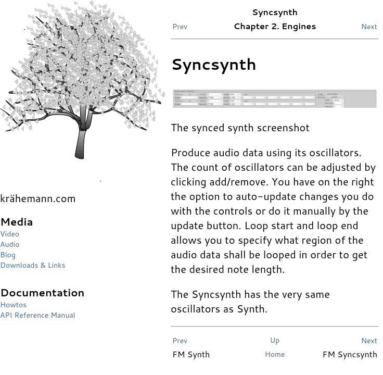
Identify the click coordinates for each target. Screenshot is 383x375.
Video (9, 234)
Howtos (13, 304)
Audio (9, 244)
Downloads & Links (33, 265)
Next (369, 26)
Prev (179, 26)
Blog (8, 254)
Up (275, 340)
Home (275, 354)
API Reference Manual (37, 315)
